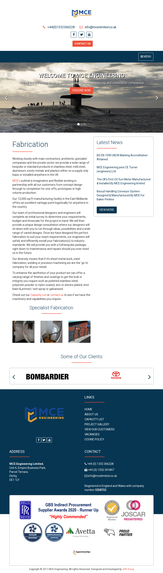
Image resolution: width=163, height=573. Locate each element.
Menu (146, 57)
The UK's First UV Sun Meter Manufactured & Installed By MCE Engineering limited (123, 181)
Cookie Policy (94, 439)
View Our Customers (100, 429)
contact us (56, 295)
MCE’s (16, 180)
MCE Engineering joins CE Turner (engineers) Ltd (117, 169)
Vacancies (92, 434)
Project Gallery (97, 424)
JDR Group (128, 569)
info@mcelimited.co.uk (97, 27)
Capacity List (38, 295)
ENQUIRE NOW (81, 90)
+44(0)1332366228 (59, 27)
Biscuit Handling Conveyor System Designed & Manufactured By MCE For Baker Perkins (121, 195)
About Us (91, 414)
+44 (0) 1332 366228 (100, 463)
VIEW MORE (106, 209)
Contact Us (83, 43)
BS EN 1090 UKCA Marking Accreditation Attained (122, 157)
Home (88, 409)
